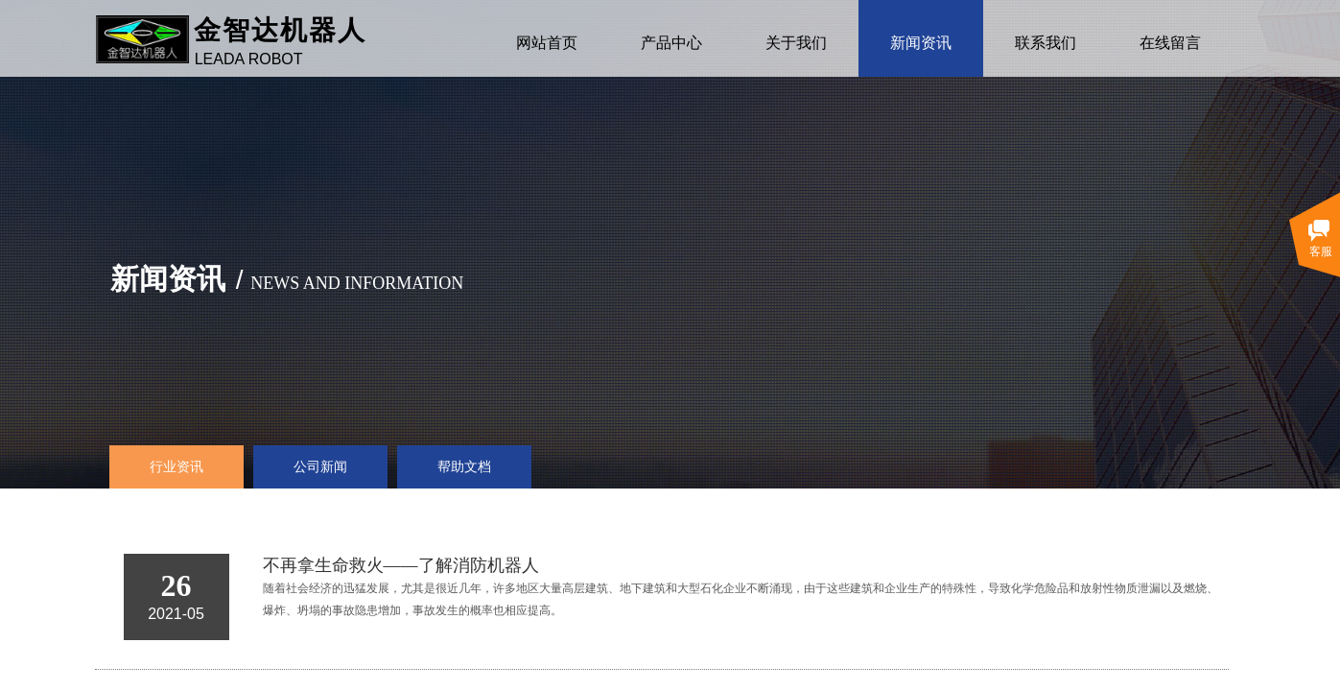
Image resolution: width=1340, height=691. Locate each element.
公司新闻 (320, 467)
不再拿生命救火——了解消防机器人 (401, 565)
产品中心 (671, 43)
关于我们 (796, 43)
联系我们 (1045, 43)
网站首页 (546, 43)
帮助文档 (464, 467)
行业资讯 (176, 467)
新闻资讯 (921, 43)
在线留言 (1170, 43)
